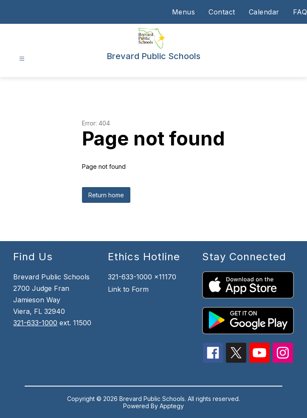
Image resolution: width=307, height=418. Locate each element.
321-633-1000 (35, 322)
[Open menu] (22, 59)
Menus (183, 12)
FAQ (300, 12)
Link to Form (128, 289)
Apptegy (172, 405)
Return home (106, 195)
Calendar (264, 12)
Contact (221, 12)
